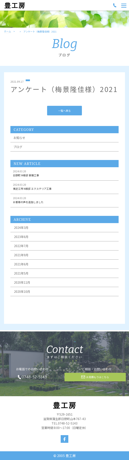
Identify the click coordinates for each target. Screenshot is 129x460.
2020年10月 (22, 291)
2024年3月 (21, 227)
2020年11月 (22, 282)
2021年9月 (21, 255)
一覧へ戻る (64, 110)
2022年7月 (21, 246)
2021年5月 (21, 273)
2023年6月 (21, 237)
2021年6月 (21, 264)
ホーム (7, 31)
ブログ (17, 147)
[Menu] (124, 5)
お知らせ (19, 138)
